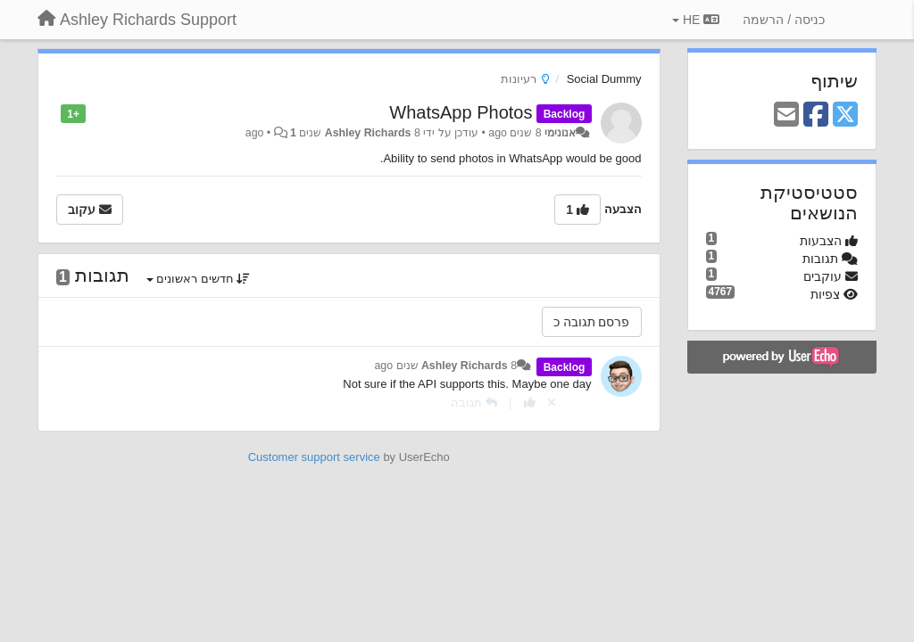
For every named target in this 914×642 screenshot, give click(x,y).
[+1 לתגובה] (530, 402)
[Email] (786, 115)
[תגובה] (474, 402)
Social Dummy (604, 79)
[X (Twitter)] (845, 115)
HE (695, 19)
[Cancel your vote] (551, 402)
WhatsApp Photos (460, 112)
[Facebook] (815, 115)
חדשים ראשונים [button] (198, 278)
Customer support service (314, 457)
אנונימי (560, 133)
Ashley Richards (368, 133)
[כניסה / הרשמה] (783, 19)
